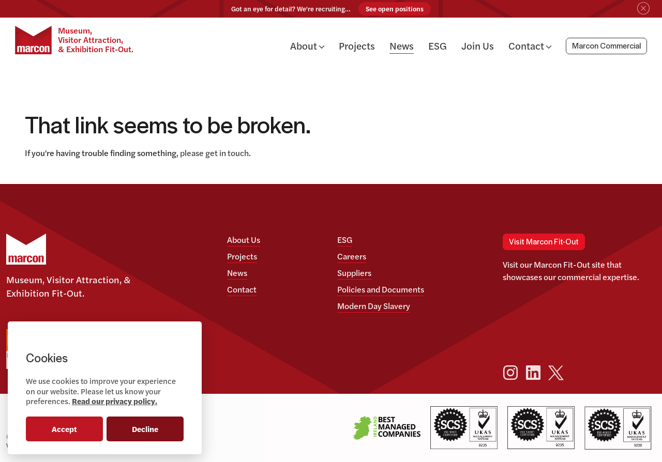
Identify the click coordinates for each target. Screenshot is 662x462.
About (307, 45)
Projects (357, 45)
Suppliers (354, 273)
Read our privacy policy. (114, 400)
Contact (529, 45)
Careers (351, 256)
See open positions (395, 8)
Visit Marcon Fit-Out (544, 242)
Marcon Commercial (606, 46)
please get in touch (214, 153)
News (401, 45)
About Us (243, 239)
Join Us (477, 45)
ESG (437, 45)
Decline (145, 428)
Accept (64, 428)
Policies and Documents (380, 289)
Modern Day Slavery (373, 306)
